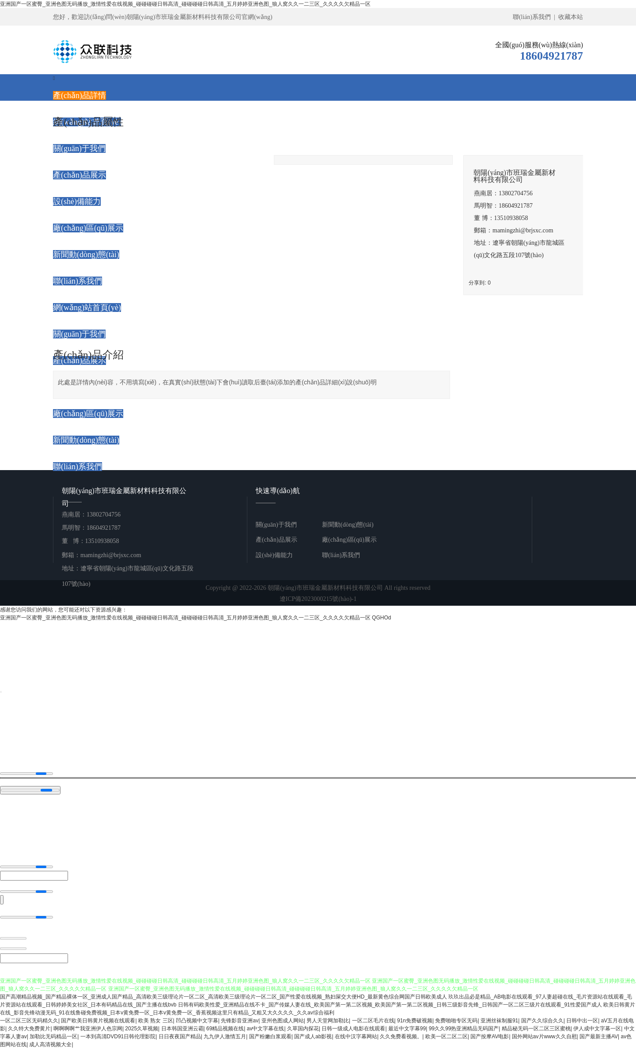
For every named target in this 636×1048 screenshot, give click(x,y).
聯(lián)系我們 (341, 555)
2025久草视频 (141, 1028)
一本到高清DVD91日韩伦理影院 (118, 1036)
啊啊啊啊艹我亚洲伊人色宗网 (87, 1028)
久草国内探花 (303, 1028)
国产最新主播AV (598, 1036)
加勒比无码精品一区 (53, 1036)
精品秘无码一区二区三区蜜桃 (536, 1028)
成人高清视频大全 (50, 1044)
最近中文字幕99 (407, 1028)
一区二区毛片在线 (373, 1020)
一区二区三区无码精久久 (29, 1020)
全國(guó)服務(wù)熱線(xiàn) (539, 45)
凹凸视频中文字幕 (197, 1020)
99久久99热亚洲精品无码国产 (464, 1028)
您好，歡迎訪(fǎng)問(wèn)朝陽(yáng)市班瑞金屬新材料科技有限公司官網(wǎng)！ (163, 17)
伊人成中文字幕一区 (597, 1028)
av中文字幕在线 (265, 1028)
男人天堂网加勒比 (328, 1020)
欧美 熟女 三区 (155, 1020)
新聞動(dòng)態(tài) (348, 524)
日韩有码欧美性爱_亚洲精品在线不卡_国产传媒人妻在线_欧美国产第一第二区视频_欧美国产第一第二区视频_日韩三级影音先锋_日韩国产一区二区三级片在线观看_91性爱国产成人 (390, 1004)
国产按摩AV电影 (489, 1036)
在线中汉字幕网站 (356, 1036)
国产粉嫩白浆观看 (270, 1036)
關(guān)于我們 (276, 524)
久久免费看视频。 (401, 1036)
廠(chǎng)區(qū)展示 (349, 539)
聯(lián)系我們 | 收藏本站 (548, 17)
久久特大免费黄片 (29, 1028)
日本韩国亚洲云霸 (182, 1028)
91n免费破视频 (414, 1020)
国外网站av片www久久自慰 (544, 1036)
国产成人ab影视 (313, 1036)
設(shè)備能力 (274, 555)
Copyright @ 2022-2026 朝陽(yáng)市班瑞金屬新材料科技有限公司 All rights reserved (318, 594)
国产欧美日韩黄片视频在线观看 (98, 1020)
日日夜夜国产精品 (180, 1036)
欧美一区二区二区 (446, 1036)
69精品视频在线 (225, 1028)
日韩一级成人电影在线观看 (353, 1028)
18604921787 (551, 55)
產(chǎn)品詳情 (79, 95)
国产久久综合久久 (542, 1020)
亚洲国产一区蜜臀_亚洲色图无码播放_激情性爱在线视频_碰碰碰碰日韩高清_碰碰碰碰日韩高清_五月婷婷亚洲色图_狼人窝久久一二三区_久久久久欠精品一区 (185, 4)
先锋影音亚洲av (239, 1020)
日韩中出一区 (582, 1020)
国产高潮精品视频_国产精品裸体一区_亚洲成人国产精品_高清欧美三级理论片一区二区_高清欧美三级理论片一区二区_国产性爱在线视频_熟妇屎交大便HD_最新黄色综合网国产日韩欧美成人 (223, 996)
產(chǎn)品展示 (276, 539)
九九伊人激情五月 (225, 1036)
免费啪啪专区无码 (456, 1020)
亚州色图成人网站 (282, 1020)
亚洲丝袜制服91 (499, 1020)
